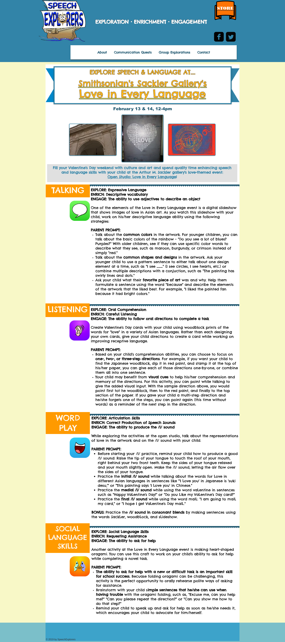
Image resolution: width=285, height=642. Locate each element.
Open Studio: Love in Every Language (141, 177)
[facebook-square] (219, 37)
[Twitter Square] (231, 37)
